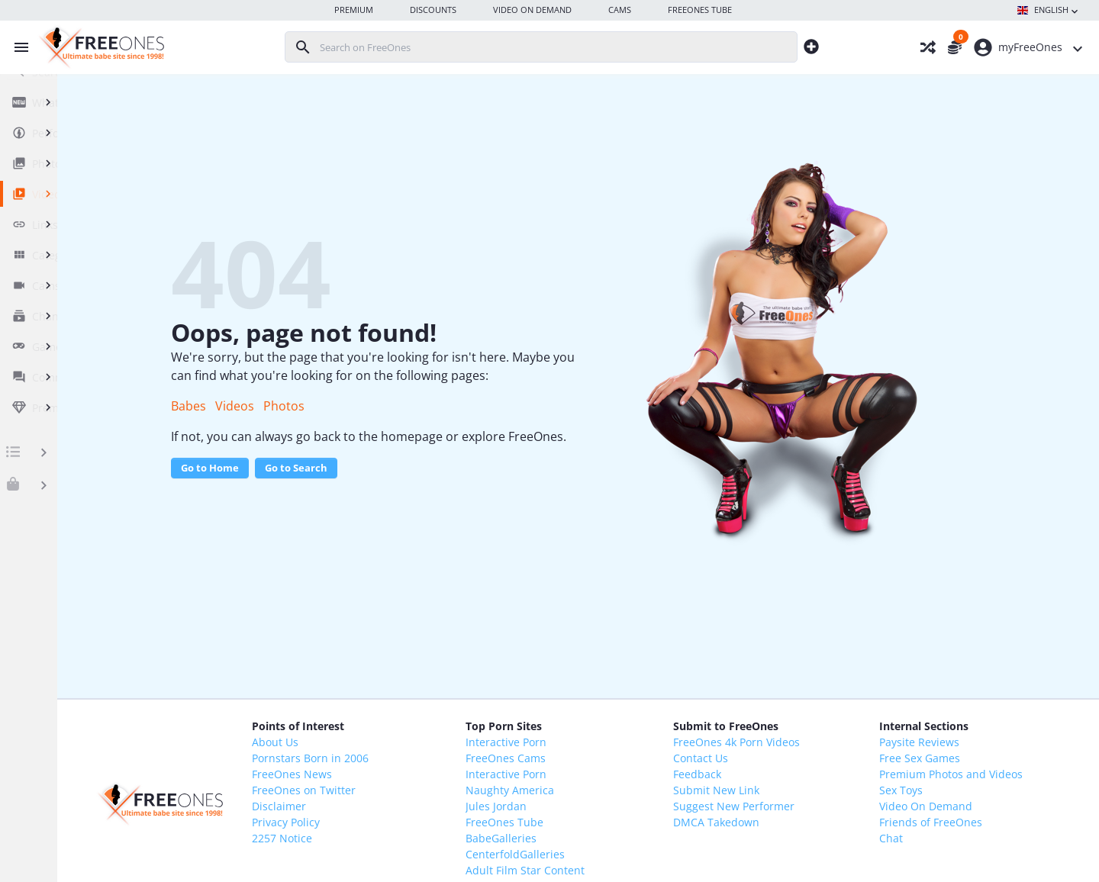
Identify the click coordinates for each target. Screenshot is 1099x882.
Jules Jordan (570, 806)
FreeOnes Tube (578, 822)
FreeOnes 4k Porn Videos (780, 742)
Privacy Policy (390, 822)
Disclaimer (383, 806)
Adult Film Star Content (599, 870)
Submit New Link (760, 790)
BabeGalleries (575, 838)
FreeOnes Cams (580, 758)
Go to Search (403, 486)
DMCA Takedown (760, 822)
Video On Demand (940, 806)
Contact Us (744, 758)
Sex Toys (915, 790)
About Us (379, 742)
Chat (905, 838)
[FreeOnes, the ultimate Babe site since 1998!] (99, 47)
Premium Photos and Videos (965, 774)
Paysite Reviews (934, 742)
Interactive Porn (580, 742)
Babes (295, 406)
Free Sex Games (934, 758)
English (1049, 11)
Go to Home (317, 486)
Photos (390, 406)
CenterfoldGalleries (589, 854)
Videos (341, 406)
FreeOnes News (396, 774)
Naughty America (584, 790)
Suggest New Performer (778, 806)
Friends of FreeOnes (945, 822)
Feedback (741, 774)
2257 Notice (386, 838)
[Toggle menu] (17, 47)
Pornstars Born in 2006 (414, 758)
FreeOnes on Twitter (407, 790)
